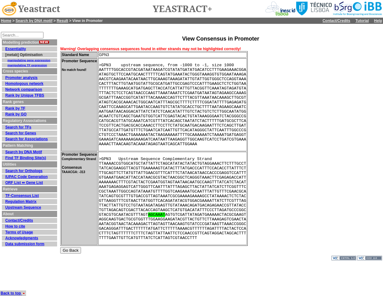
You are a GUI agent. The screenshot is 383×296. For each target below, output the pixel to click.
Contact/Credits (336, 21)
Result (62, 21)
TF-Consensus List (22, 196)
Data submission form (24, 244)
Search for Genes (20, 133)
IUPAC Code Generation (26, 177)
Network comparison (23, 89)
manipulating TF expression (27, 65)
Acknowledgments (21, 238)
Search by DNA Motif (23, 152)
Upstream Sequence (23, 207)
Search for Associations (26, 139)
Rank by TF (15, 108)
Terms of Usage (19, 232)
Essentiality (15, 49)
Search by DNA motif (34, 21)
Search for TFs (18, 127)
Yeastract (39, 9)
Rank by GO (16, 114)
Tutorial (362, 21)
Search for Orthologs (24, 171)
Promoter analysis (21, 78)
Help (378, 21)
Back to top (13, 293)
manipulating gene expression (28, 60)
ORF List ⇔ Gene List (24, 183)
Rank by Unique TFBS (24, 95)
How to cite (15, 226)
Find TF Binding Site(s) (25, 158)
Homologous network (24, 83)
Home (6, 21)
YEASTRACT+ (182, 9)
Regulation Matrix (21, 201)
